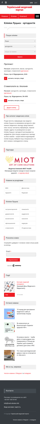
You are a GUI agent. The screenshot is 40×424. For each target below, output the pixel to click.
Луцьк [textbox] (7, 41)
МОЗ (6, 188)
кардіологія (25, 214)
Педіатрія (25, 193)
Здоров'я (8, 193)
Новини (4, 16)
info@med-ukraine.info (11, 403)
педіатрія (25, 223)
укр (31, 2)
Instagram (27, 373)
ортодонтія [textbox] (8, 46)
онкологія (25, 218)
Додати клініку (11, 107)
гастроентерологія (11, 209)
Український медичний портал (20, 414)
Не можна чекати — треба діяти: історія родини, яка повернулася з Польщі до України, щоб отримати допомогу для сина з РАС (26, 341)
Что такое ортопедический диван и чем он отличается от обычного (26, 353)
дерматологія (9, 214)
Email (8, 251)
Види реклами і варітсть (12, 407)
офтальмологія (10, 223)
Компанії (23, 16)
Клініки (14, 16)
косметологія (9, 218)
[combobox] (20, 41)
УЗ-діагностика (26, 228)
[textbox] (20, 52)
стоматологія (9, 228)
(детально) (24, 71)
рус (35, 2)
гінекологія (25, 209)
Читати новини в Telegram (13, 373)
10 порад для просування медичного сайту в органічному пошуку (26, 312)
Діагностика (25, 188)
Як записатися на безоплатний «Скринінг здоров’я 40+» (25, 325)
